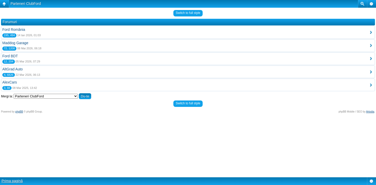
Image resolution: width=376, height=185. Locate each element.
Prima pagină (12, 181)
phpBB (19, 111)
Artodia (370, 111)
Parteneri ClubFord (26, 4)
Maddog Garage (15, 43)
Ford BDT (10, 56)
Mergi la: (7, 96)
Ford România (13, 29)
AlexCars (9, 82)
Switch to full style (188, 13)
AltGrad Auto (12, 69)
